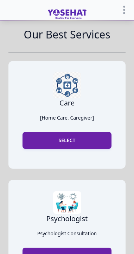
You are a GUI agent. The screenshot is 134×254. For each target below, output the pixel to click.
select (67, 140)
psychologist (67, 218)
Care (67, 103)
